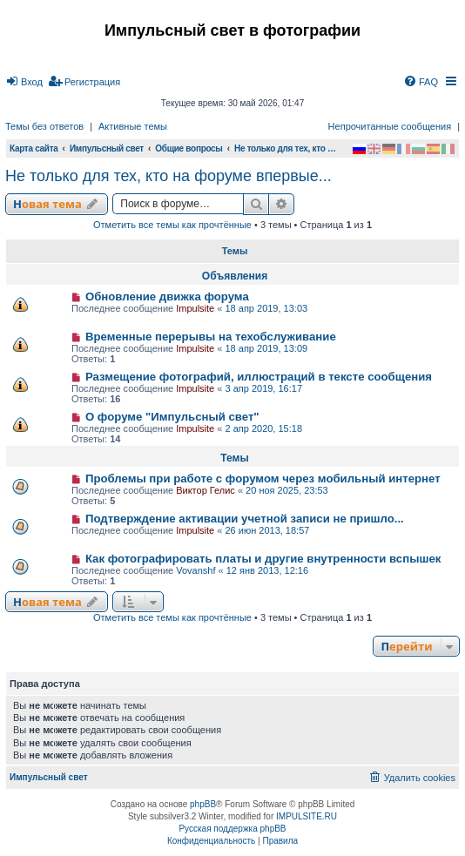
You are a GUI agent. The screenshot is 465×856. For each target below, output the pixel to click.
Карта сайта (34, 148)
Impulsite (195, 308)
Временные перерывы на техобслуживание (210, 336)
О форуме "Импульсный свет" (172, 416)
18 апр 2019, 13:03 (266, 308)
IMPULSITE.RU (306, 816)
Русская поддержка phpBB (232, 828)
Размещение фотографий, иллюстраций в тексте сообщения (258, 376)
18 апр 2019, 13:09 (266, 348)
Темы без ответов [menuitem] (44, 126)
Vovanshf (195, 570)
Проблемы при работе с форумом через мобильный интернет (263, 478)
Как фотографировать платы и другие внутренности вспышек (263, 558)
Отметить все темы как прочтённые (172, 224)
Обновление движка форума (167, 296)
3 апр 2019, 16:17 (263, 388)
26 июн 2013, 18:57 (267, 530)
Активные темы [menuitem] (132, 126)
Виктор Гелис (205, 490)
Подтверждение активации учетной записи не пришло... (244, 518)
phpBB (203, 804)
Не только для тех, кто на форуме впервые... (168, 176)
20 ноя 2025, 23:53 (287, 490)
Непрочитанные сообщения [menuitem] (390, 126)
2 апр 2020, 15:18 (263, 428)
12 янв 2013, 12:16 (267, 570)
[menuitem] (24, 81)
